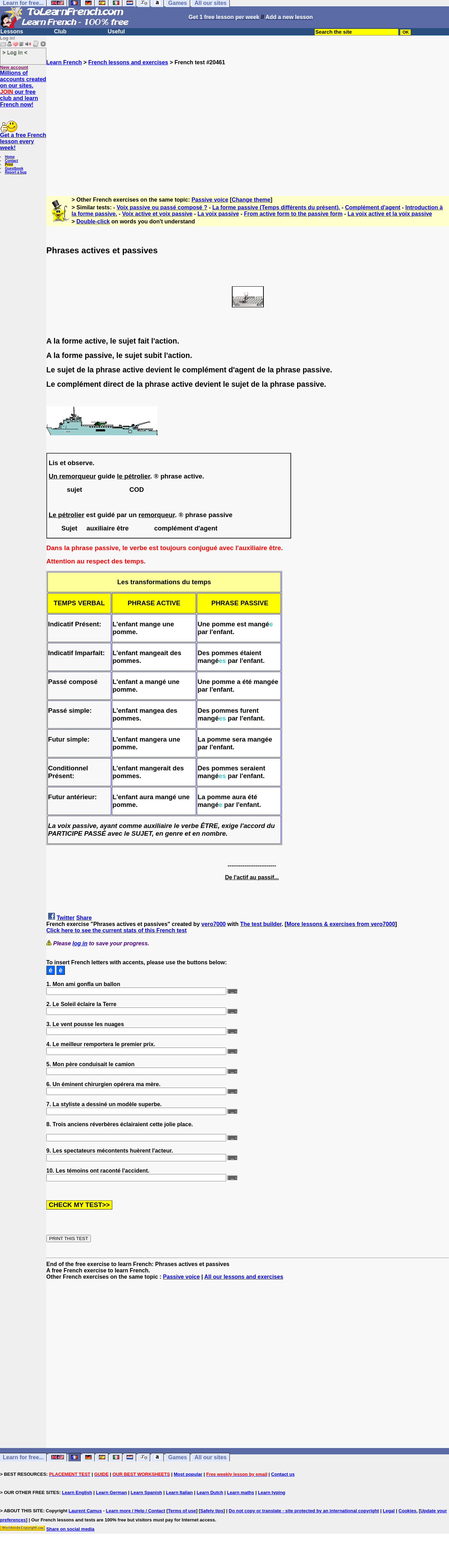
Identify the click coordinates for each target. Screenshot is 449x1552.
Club (60, 31)
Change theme (251, 200)
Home (10, 157)
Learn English (77, 1492)
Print (9, 165)
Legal (389, 1510)
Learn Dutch (209, 1492)
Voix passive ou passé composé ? (162, 207)
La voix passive (218, 214)
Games (177, 1457)
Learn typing (271, 1492)
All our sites (210, 1457)
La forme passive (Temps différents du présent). (276, 207)
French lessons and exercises (128, 62)
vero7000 (213, 924)
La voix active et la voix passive (390, 214)
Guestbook (14, 168)
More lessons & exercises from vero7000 (341, 924)
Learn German (111, 1492)
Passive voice (210, 200)
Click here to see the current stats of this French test (116, 930)
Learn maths (240, 1492)
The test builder (260, 924)
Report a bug (16, 172)
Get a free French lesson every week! (23, 141)
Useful (116, 31)
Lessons (11, 31)
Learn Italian (179, 1492)
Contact (11, 161)
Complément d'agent (373, 207)
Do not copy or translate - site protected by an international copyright (304, 1510)
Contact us (283, 1474)
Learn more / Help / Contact (135, 1510)
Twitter (65, 918)
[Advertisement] (247, 127)
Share (84, 918)
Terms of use (182, 1510)
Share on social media (70, 1529)
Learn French (64, 62)
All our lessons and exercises (243, 1277)
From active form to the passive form (293, 214)
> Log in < (14, 52)
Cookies (407, 1510)
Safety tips (211, 1510)
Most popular (188, 1474)
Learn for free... (23, 1457)
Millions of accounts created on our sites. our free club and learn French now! (23, 88)
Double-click (93, 221)
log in (80, 943)
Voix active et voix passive (157, 214)
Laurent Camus (85, 1510)
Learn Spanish (146, 1492)
